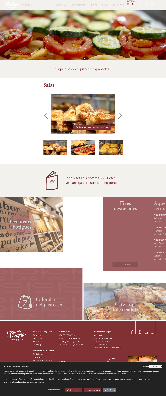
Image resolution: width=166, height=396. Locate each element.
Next (163, 35)
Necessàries (55, 390)
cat (152, 5)
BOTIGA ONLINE (129, 5)
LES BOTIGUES (74, 5)
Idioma (146, 366)
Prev (3, 35)
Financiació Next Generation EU (108, 348)
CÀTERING (56, 5)
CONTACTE (114, 5)
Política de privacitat (103, 338)
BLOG (101, 5)
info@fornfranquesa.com (70, 338)
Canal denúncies (101, 344)
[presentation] (46, 116)
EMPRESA (23, 5)
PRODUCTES (39, 5)
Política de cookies (102, 341)
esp (158, 5)
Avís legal (98, 335)
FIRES (90, 5)
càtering (37, 344)
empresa (37, 335)
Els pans (36, 341)
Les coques (38, 338)
